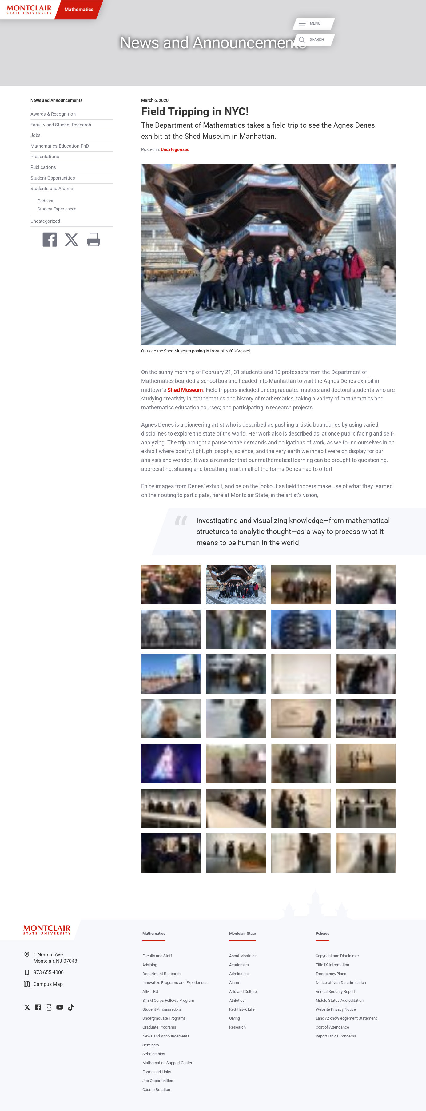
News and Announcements (56, 100)
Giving (234, 1018)
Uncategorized (45, 221)
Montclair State (242, 933)
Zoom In (188, 570)
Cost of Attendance (332, 1027)
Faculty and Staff (157, 956)
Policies (322, 933)
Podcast (46, 200)
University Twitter (27, 1007)
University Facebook (38, 1007)
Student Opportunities (52, 178)
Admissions (239, 973)
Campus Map (43, 984)
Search (413, 40)
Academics (239, 964)
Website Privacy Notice (336, 1009)
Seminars (150, 1045)
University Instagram (49, 1007)
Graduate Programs (159, 1027)
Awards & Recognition (53, 114)
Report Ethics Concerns (336, 1036)
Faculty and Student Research (60, 125)
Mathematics (78, 9)
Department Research (161, 973)
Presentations (44, 156)
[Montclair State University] (29, 9)
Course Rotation (156, 1089)
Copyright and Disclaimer (337, 956)
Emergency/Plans (331, 973)
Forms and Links (156, 1071)
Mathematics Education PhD (59, 146)
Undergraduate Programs (164, 1018)
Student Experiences (57, 208)
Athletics (237, 1000)
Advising (149, 964)
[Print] (91, 240)
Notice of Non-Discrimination (341, 982)
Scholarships (153, 1054)
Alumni (235, 982)
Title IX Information (332, 964)
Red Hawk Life (242, 1009)
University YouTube (59, 1007)
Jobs (35, 135)
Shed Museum (185, 390)
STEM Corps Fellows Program (168, 1000)
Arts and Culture (243, 991)
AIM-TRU (150, 991)
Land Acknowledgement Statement (346, 1018)
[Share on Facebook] (47, 240)
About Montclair (243, 956)
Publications (43, 167)
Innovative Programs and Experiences (175, 982)
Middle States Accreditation (340, 1000)
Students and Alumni (51, 188)
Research (237, 1027)
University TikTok (70, 1007)
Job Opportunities (157, 1080)
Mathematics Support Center (167, 1063)
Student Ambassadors (161, 1009)
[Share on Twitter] (69, 240)
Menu (411, 24)
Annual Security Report (335, 991)
